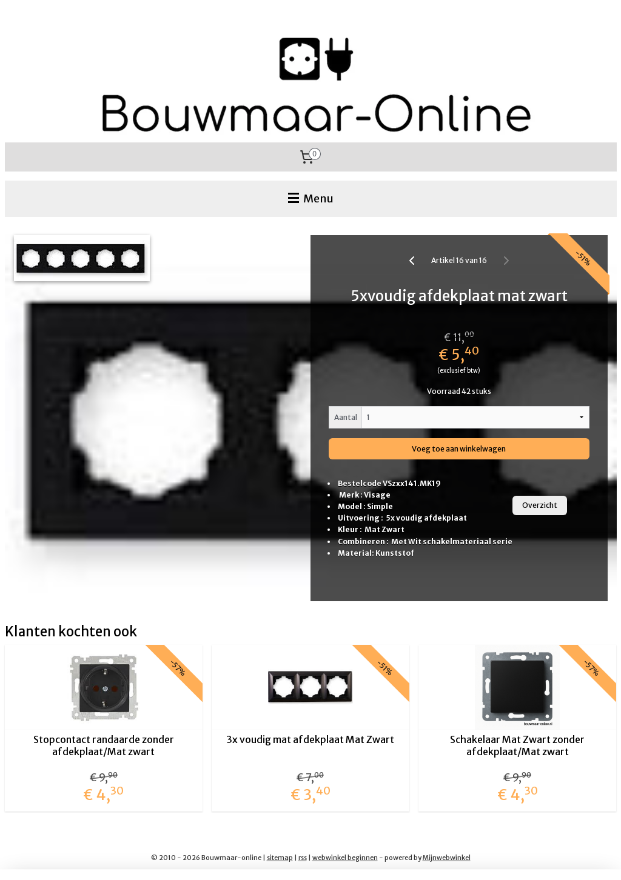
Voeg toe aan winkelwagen (459, 448)
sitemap (280, 857)
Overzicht (539, 505)
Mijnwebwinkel (447, 857)
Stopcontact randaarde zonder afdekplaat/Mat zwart (103, 745)
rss (302, 857)
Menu (311, 198)
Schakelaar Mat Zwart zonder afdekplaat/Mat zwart (517, 745)
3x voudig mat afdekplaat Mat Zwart (310, 739)
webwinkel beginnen (345, 857)
